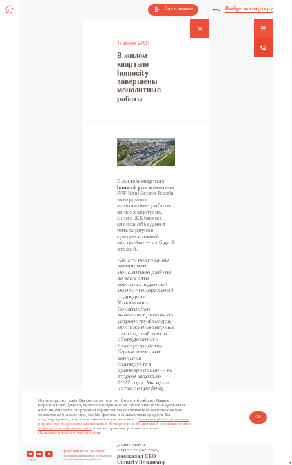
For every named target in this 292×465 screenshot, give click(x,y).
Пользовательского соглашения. (69, 433)
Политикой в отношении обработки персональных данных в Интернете (113, 422)
